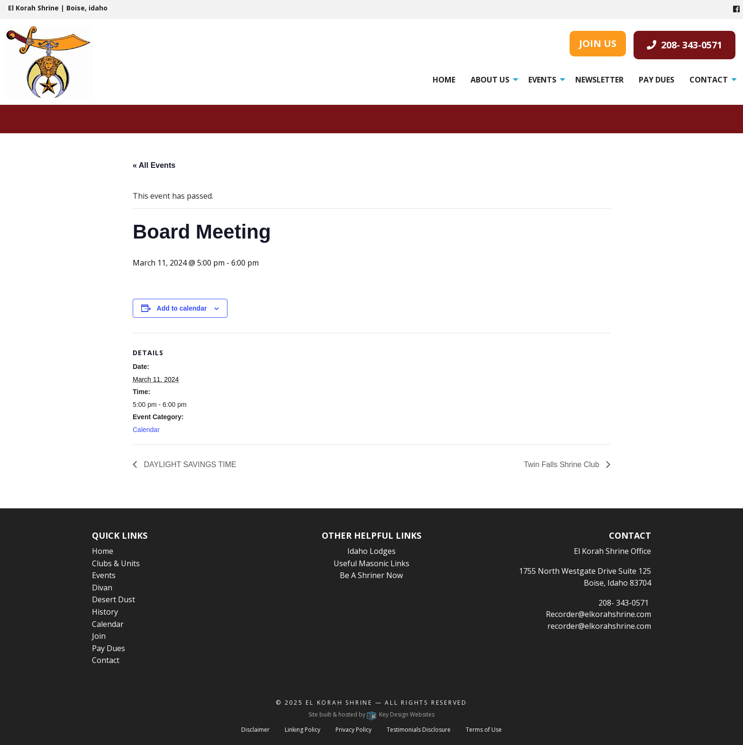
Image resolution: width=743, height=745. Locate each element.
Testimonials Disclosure (419, 730)
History (105, 612)
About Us (490, 79)
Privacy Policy (353, 730)
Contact (708, 79)
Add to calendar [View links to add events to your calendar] (182, 308)
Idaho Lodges (371, 551)
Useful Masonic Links (371, 563)
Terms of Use (484, 730)
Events (542, 79)
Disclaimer (255, 730)
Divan (102, 587)
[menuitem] (444, 80)
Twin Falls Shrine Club (562, 464)
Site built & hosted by (371, 714)
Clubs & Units (116, 563)
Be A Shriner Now (371, 575)
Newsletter (599, 79)
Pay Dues (656, 79)
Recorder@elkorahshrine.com (598, 614)
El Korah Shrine (339, 703)
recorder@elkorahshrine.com (599, 626)
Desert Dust (113, 599)
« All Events (154, 165)
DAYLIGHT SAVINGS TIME (189, 464)
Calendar (146, 429)
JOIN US (597, 43)
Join (99, 636)
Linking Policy (302, 730)
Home (444, 79)
